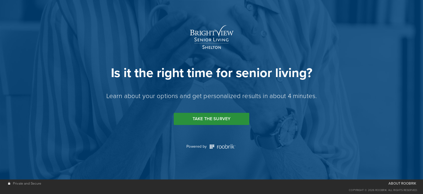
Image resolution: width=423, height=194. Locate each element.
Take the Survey (211, 119)
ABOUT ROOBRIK (402, 183)
